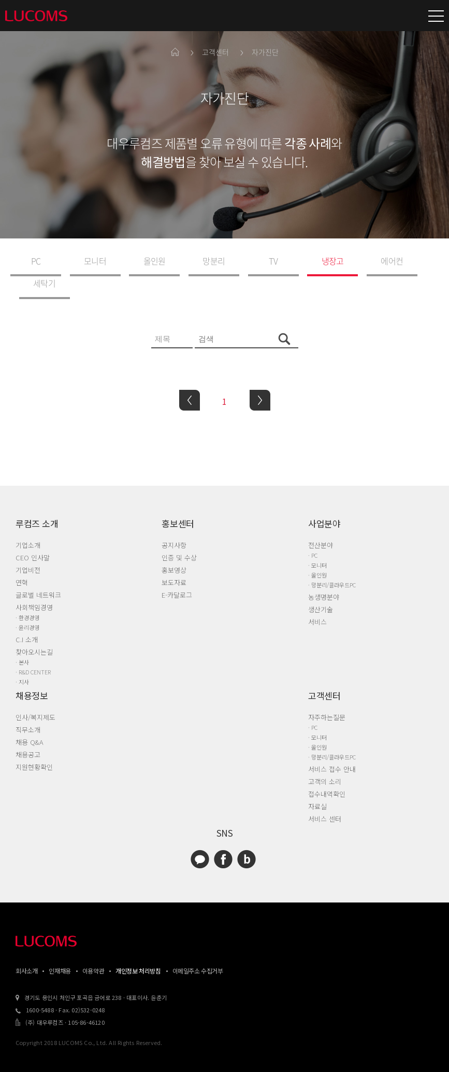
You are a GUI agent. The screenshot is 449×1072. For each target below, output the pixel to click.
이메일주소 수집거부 (197, 947)
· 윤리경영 (27, 604)
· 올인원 (317, 552)
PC (32, 260)
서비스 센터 (324, 796)
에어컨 (340, 260)
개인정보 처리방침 (138, 947)
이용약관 (93, 947)
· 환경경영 (27, 594)
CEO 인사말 (33, 535)
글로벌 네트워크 (38, 572)
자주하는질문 (326, 694)
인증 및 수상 (179, 535)
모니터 (83, 260)
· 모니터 (317, 542)
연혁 (22, 560)
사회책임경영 (34, 584)
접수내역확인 (326, 771)
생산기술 (320, 586)
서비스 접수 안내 (332, 746)
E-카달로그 (177, 572)
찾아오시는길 (34, 629)
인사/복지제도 (35, 694)
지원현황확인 (34, 744)
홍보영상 (174, 547)
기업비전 (28, 547)
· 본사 (22, 639)
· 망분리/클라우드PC (332, 562)
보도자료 (174, 560)
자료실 (317, 783)
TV (237, 260)
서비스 (317, 599)
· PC (312, 532)
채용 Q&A (30, 719)
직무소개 (28, 707)
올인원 (134, 260)
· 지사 (22, 659)
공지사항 (174, 522)
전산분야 (320, 522)
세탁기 (391, 260)
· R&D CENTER (33, 649)
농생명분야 (323, 574)
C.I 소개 (27, 617)
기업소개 (28, 522)
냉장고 (289, 260)
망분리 (186, 260)
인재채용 (59, 947)
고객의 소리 (324, 759)
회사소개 (26, 947)
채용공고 (28, 732)
